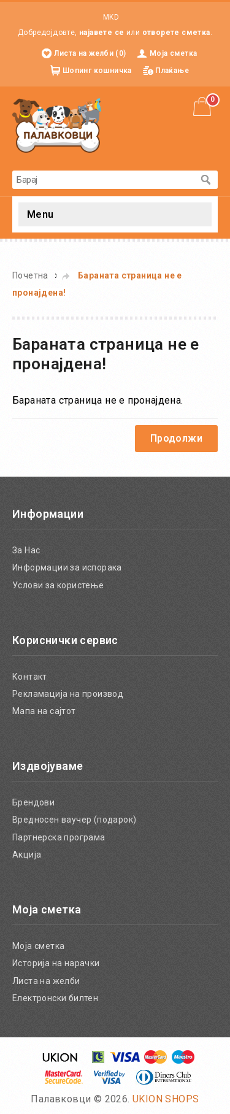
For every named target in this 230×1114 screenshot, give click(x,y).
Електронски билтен (55, 998)
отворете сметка (176, 32)
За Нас (26, 550)
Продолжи (176, 438)
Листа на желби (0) (90, 53)
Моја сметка (173, 53)
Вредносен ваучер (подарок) (74, 819)
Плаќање (172, 70)
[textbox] (102, 180)
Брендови (33, 802)
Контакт (29, 677)
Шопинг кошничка (97, 70)
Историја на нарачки (56, 963)
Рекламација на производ (67, 694)
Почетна (30, 275)
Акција (26, 854)
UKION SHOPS (165, 1099)
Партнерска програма (58, 837)
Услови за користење (58, 585)
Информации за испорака (67, 567)
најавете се (101, 32)
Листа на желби (46, 981)
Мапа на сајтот (44, 711)
